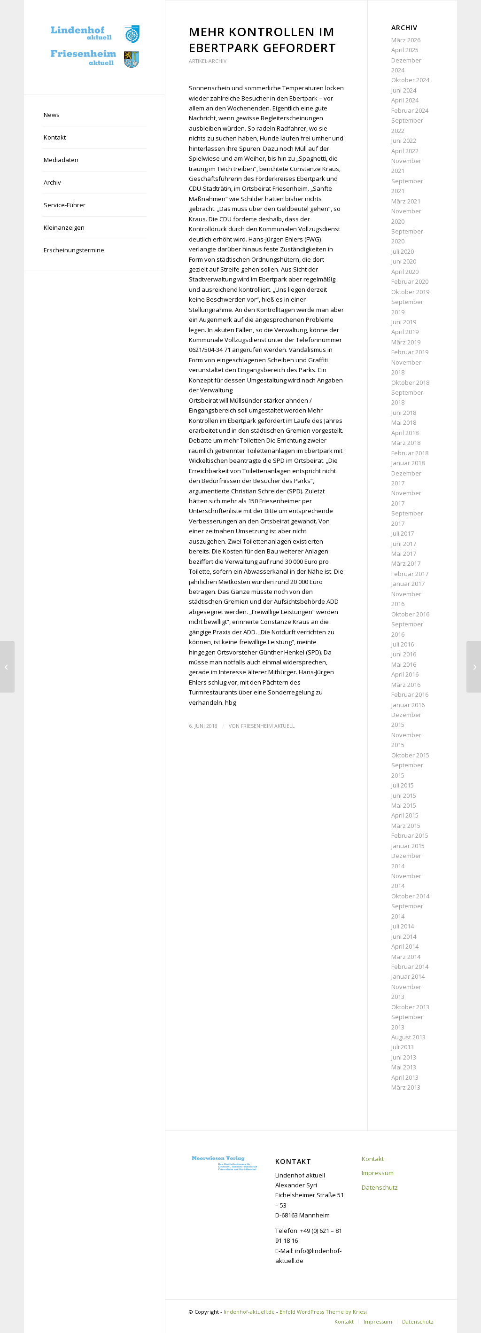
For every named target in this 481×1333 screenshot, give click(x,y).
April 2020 (405, 271)
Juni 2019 (403, 322)
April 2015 (405, 815)
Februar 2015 (409, 835)
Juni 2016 (403, 654)
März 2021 (405, 201)
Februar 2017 (409, 573)
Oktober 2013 (410, 1007)
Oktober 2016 (410, 614)
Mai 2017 (403, 553)
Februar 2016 (409, 694)
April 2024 (405, 100)
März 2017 (405, 563)
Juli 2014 (402, 926)
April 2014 (405, 946)
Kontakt (373, 1158)
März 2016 (405, 684)
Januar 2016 (408, 705)
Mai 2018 (403, 422)
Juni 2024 (403, 90)
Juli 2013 (402, 1047)
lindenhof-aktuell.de (249, 1311)
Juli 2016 (402, 644)
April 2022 (405, 151)
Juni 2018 (403, 412)
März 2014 (405, 956)
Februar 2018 (409, 453)
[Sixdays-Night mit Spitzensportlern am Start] (473, 667)
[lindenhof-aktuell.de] (94, 47)
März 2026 (405, 40)
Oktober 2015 (410, 755)
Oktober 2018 (410, 382)
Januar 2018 (408, 463)
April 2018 (405, 433)
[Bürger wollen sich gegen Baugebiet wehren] (7, 667)
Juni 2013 (403, 1057)
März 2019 (405, 342)
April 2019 (405, 331)
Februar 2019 (409, 352)
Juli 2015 (402, 785)
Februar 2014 (409, 966)
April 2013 (405, 1077)
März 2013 (405, 1087)
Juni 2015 (403, 795)
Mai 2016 (403, 664)
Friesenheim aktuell (268, 726)
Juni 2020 (403, 261)
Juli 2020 (402, 251)
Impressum (378, 1173)
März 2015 (405, 825)
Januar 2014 (408, 976)
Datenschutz (380, 1187)
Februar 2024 (409, 110)
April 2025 (405, 50)
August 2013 (408, 1037)
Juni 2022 (403, 140)
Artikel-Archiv (207, 61)
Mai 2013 (403, 1067)
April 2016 (405, 674)
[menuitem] (94, 115)
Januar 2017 (408, 583)
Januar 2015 (408, 846)
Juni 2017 (403, 543)
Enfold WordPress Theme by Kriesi (323, 1311)
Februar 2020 (409, 281)
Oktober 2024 (410, 80)
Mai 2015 (403, 805)
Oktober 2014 (410, 896)
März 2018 (405, 442)
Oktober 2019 (410, 292)
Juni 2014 (403, 936)
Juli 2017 (402, 533)
